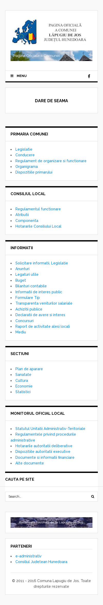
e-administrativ (28, 556)
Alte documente (29, 463)
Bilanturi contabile (31, 286)
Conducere (25, 155)
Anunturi (22, 269)
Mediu (20, 332)
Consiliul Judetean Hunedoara (41, 562)
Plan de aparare (29, 369)
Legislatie (23, 149)
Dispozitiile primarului (33, 172)
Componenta (26, 221)
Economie (24, 386)
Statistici (23, 392)
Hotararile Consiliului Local (38, 226)
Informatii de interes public (38, 292)
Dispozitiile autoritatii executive (42, 452)
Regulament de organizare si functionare (51, 161)
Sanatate (23, 375)
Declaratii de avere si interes (40, 315)
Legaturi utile (27, 274)
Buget (20, 280)
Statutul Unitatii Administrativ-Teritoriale (50, 429)
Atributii (22, 215)
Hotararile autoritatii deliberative (43, 446)
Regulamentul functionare (38, 209)
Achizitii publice (28, 309)
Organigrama (26, 167)
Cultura (21, 380)
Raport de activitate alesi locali (42, 326)
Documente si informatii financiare (44, 457)
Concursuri (24, 321)
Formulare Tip (27, 298)
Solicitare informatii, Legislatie (41, 263)
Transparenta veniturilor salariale (43, 303)
